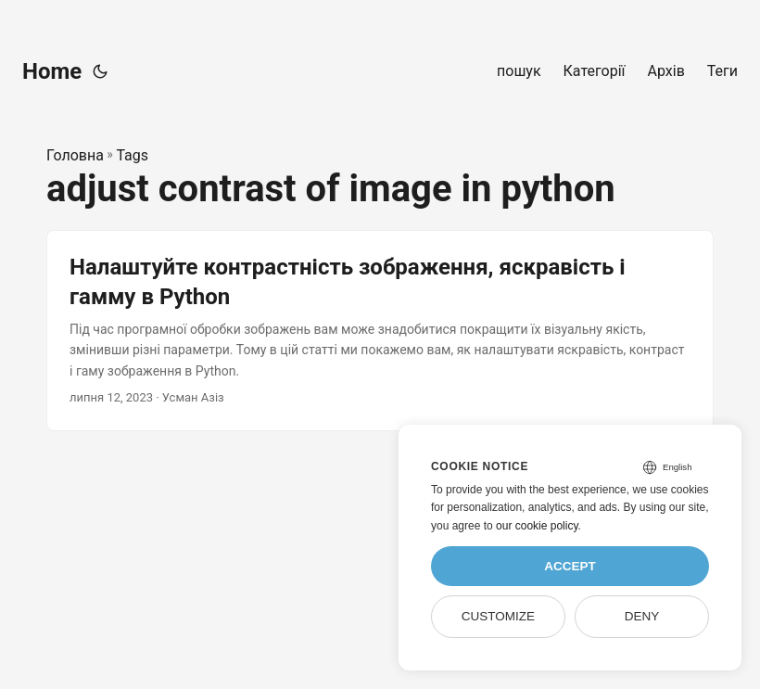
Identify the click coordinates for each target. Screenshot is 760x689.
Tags (132, 155)
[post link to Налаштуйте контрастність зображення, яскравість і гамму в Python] (380, 330)
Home (52, 71)
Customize (498, 616)
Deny (642, 616)
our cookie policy (537, 525)
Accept (570, 566)
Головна (75, 155)
